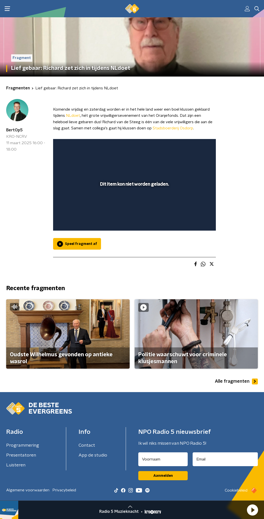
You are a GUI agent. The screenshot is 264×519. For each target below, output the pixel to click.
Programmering (22, 445)
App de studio (93, 455)
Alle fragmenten (236, 381)
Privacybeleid (64, 490)
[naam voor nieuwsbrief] (163, 459)
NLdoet (73, 116)
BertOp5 (14, 130)
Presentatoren (21, 455)
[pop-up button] (195, 220)
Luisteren (15, 465)
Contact (87, 445)
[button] (252, 510)
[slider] (133, 207)
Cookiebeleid (236, 490)
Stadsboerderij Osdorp (173, 128)
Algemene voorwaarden (27, 490)
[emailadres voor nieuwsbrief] (225, 459)
